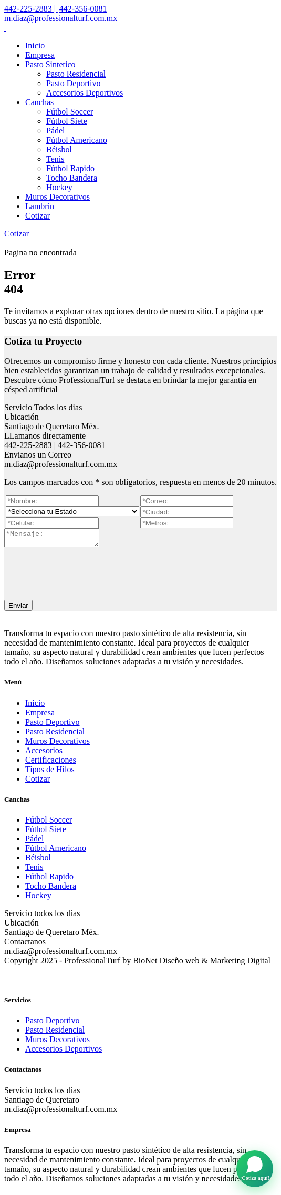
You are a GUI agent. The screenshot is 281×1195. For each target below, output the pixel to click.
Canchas (39, 102)
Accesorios (44, 753)
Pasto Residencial (76, 73)
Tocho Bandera (71, 177)
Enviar (18, 608)
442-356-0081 (83, 8)
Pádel (55, 130)
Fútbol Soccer (69, 111)
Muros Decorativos (57, 196)
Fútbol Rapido (70, 168)
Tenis (55, 158)
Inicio (35, 45)
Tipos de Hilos (50, 772)
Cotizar (37, 215)
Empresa (40, 54)
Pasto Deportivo (73, 83)
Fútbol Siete (66, 121)
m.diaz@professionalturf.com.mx (60, 18)
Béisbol (59, 149)
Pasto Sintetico (50, 64)
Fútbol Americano (76, 140)
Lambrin (39, 206)
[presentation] (84, 573)
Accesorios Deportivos (84, 92)
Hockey (59, 187)
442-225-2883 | (31, 8)
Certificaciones (50, 762)
